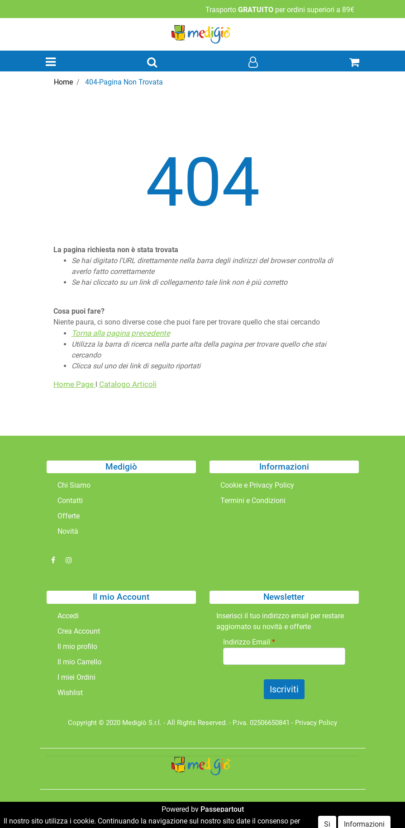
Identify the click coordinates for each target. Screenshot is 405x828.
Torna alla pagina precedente (120, 333)
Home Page (74, 384)
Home (63, 82)
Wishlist (70, 692)
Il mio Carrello (79, 662)
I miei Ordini (76, 677)
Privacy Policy (316, 723)
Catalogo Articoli (128, 384)
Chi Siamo (74, 485)
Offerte (68, 516)
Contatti (70, 500)
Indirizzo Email (249, 642)
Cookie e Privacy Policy (257, 485)
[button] (152, 62)
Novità (67, 531)
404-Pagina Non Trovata (124, 82)
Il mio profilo (77, 646)
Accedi (68, 616)
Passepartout (222, 809)
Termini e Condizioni (253, 500)
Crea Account (78, 631)
